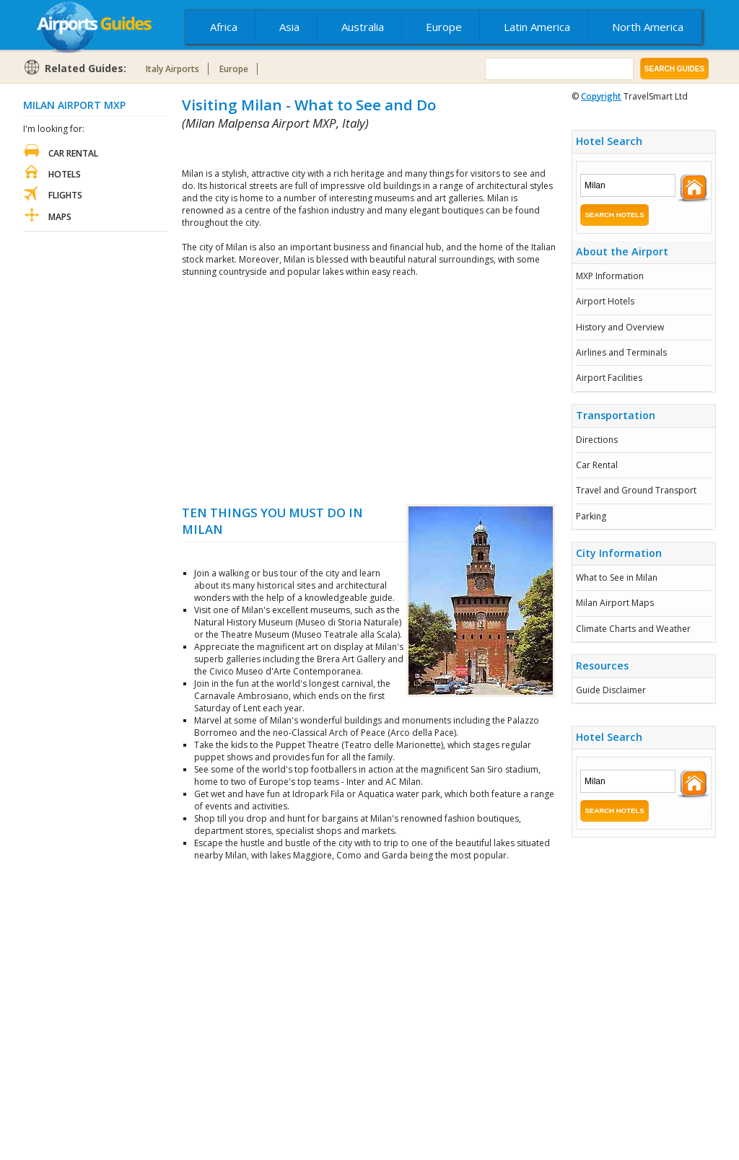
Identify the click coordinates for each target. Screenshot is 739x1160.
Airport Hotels (605, 301)
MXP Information (610, 276)
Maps (59, 217)
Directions (597, 440)
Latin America (537, 26)
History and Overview (620, 327)
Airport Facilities (609, 378)
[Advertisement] (351, 149)
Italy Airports (172, 69)
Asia (289, 26)
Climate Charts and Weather (633, 629)
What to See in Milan (616, 577)
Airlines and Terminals (621, 352)
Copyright (601, 96)
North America (647, 26)
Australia (362, 26)
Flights (65, 195)
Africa (223, 26)
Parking (591, 516)
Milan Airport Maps (615, 603)
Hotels (64, 174)
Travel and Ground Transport (636, 490)
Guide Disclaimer (611, 690)
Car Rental (597, 465)
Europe (444, 26)
